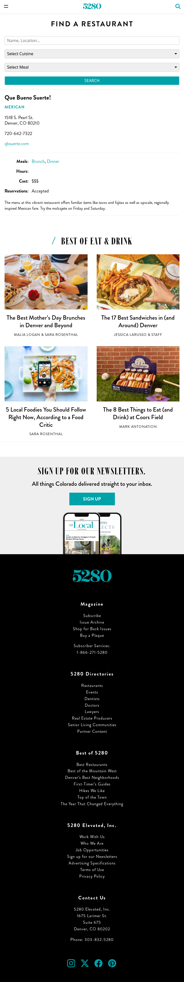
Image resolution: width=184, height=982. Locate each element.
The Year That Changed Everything (92, 804)
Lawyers (92, 712)
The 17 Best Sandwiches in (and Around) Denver (138, 321)
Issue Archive (92, 622)
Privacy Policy (92, 876)
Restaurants (92, 685)
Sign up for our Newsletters (92, 856)
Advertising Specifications (92, 863)
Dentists (92, 699)
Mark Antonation (138, 426)
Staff (156, 334)
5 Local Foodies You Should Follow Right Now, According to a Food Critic (46, 417)
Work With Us (92, 837)
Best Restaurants (92, 764)
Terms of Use (92, 870)
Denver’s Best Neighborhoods (92, 777)
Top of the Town (92, 797)
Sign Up (92, 499)
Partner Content (92, 731)
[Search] (92, 40)
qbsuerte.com (17, 143)
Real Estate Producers (92, 718)
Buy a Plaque (92, 635)
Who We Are (92, 843)
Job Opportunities (92, 850)
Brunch (38, 161)
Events (92, 692)
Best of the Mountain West (92, 771)
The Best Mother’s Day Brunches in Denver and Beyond (46, 321)
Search (92, 80)
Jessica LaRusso (130, 334)
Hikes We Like (92, 791)
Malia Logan (27, 334)
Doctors (92, 705)
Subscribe (92, 616)
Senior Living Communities (92, 725)
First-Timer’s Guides (92, 784)
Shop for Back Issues (92, 629)
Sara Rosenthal (61, 334)
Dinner (53, 161)
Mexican (15, 107)
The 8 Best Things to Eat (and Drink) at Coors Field (138, 413)
